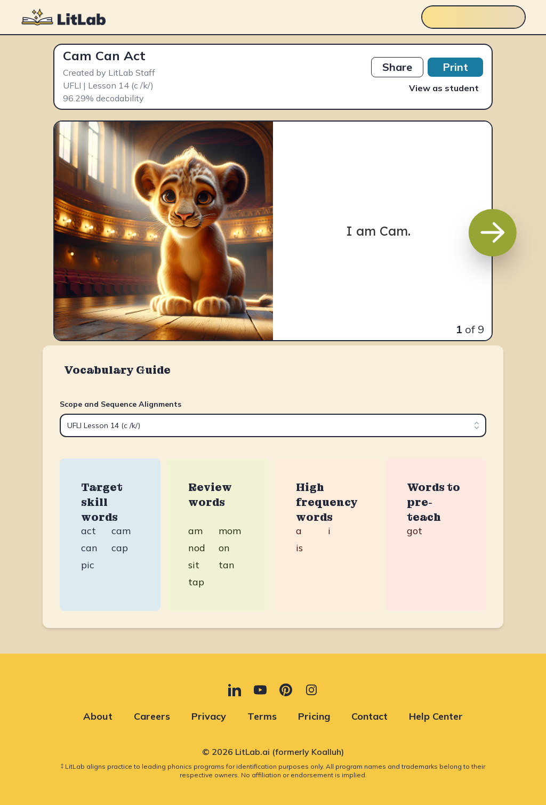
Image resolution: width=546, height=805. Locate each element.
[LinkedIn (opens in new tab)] (234, 689)
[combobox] (273, 425)
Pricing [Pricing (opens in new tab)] (314, 716)
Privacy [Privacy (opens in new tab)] (208, 716)
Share (397, 67)
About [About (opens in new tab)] (98, 716)
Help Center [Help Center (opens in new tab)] (436, 716)
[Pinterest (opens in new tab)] (285, 689)
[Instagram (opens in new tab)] (311, 689)
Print (455, 67)
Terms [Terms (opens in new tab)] (262, 716)
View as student (444, 88)
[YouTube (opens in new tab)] (260, 689)
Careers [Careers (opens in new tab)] (152, 716)
